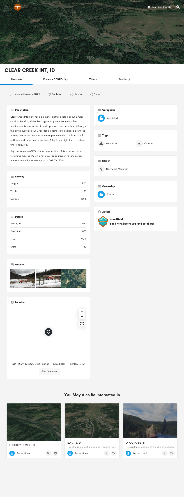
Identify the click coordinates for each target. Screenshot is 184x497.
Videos (93, 79)
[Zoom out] (82, 316)
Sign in (156, 6)
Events (125, 79)
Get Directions (49, 371)
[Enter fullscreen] (82, 323)
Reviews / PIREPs (55, 79)
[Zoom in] (82, 311)
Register (167, 6)
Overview (16, 79)
